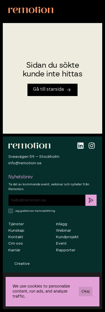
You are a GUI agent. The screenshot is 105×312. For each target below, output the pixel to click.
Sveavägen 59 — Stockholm (33, 156)
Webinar (63, 230)
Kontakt (15, 236)
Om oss (15, 243)
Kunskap (16, 230)
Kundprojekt (67, 236)
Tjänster (16, 224)
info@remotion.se (24, 163)
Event (61, 243)
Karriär (14, 250)
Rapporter (65, 250)
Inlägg (61, 224)
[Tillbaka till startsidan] (52, 90)
